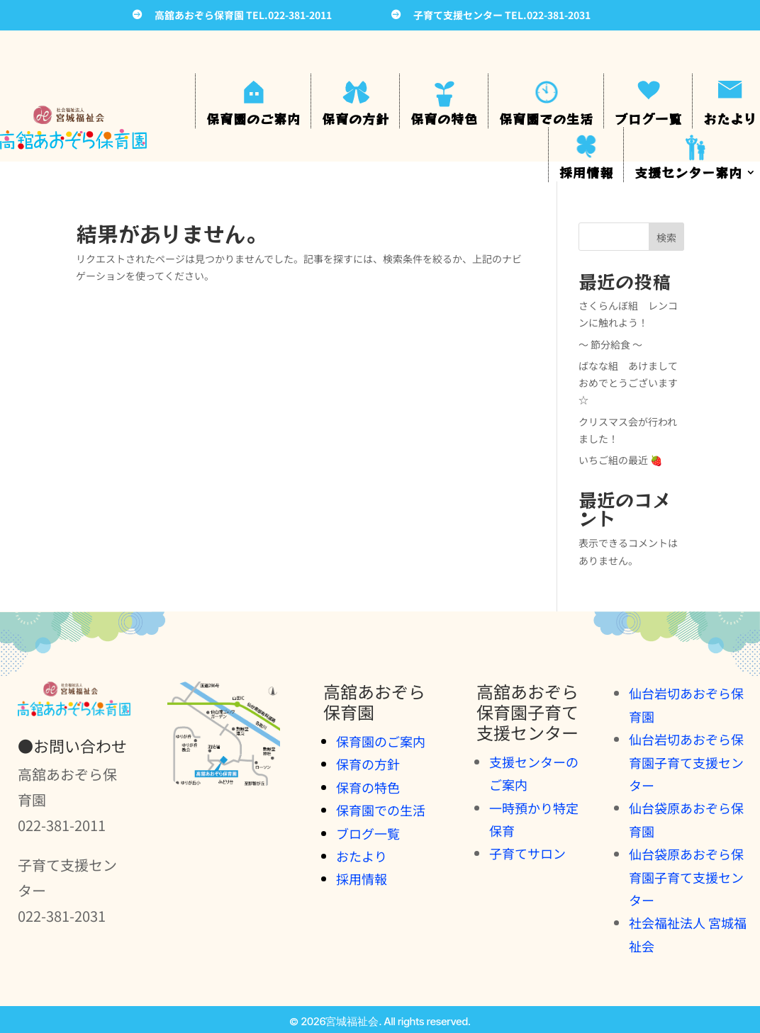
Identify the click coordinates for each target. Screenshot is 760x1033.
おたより (730, 118)
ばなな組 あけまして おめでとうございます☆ (633, 383)
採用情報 (586, 172)
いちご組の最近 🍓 (620, 460)
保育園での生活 (546, 118)
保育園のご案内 (253, 118)
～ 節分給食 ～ (610, 344)
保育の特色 (444, 118)
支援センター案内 (688, 172)
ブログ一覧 (648, 118)
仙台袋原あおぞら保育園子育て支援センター (686, 877)
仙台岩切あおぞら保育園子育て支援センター (686, 762)
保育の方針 (355, 118)
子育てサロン (527, 853)
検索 (666, 237)
